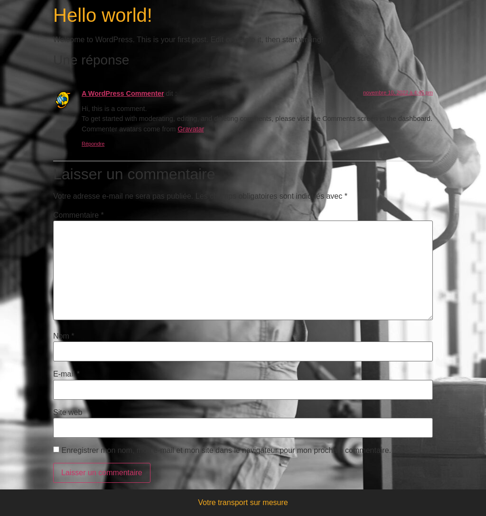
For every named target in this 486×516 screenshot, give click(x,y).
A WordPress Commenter (123, 93)
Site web (67, 412)
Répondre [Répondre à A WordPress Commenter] (93, 144)
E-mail (66, 374)
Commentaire (78, 215)
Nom (63, 336)
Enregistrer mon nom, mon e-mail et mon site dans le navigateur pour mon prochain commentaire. (226, 450)
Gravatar (191, 129)
